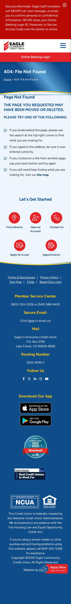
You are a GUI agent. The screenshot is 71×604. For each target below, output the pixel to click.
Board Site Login (51, 282)
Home (7, 79)
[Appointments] (51, 249)
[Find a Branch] (14, 224)
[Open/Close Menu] (63, 45)
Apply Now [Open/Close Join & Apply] (56, 568)
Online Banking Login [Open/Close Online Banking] (35, 57)
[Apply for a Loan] (20, 249)
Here (31, 321)
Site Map (15, 282)
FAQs (30, 282)
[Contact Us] (56, 224)
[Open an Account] (35, 224)
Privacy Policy (49, 277)
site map (43, 175)
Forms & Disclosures (21, 277)
